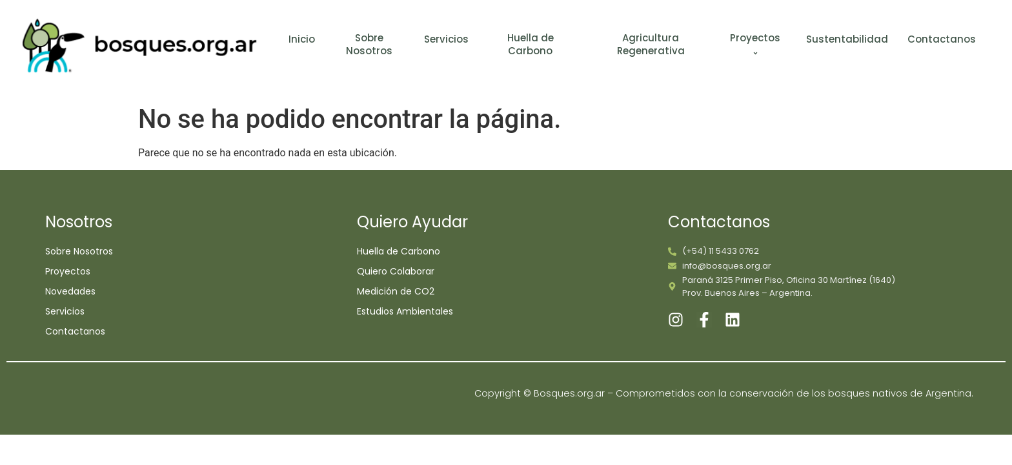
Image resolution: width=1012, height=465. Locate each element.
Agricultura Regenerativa (651, 44)
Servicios (446, 39)
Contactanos (941, 39)
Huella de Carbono (530, 44)
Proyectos (757, 45)
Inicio (301, 39)
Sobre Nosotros (369, 44)
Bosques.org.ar (570, 393)
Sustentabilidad (847, 39)
